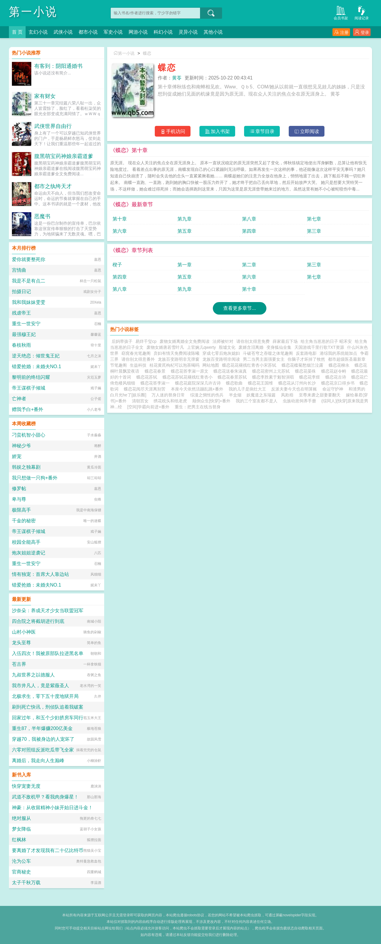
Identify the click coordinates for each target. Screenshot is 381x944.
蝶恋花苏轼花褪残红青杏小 (189, 377)
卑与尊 (19, 499)
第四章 (249, 231)
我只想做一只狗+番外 (34, 477)
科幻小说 (163, 32)
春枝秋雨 (21, 345)
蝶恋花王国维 (261, 383)
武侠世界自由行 (53, 126)
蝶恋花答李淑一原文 (191, 371)
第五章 (184, 231)
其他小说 (213, 32)
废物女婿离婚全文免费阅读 (185, 341)
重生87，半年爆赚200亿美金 (42, 728)
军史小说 (113, 32)
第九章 (184, 218)
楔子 (117, 264)
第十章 (120, 218)
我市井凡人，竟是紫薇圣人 (40, 685)
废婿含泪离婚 (250, 347)
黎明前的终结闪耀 (31, 377)
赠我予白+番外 (27, 409)
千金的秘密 (24, 520)
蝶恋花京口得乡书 (339, 383)
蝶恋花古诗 (337, 377)
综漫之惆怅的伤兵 (207, 395)
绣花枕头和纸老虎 (170, 400)
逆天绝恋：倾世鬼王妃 (36, 355)
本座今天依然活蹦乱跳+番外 (197, 389)
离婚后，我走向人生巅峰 (38, 760)
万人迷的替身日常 (168, 395)
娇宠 (16, 456)
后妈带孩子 (122, 341)
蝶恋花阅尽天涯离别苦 (146, 389)
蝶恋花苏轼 (148, 377)
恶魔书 (42, 216)
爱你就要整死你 (28, 259)
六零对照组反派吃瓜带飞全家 (43, 749)
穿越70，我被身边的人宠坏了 (43, 739)
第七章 (314, 218)
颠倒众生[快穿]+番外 (211, 400)
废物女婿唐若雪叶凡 (165, 347)
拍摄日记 (21, 291)
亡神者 (19, 398)
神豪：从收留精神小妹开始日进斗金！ (52, 807)
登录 (362, 32)
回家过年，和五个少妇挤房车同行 (47, 717)
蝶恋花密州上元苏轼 (272, 371)
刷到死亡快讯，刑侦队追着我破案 (47, 706)
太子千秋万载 (26, 882)
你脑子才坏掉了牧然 (306, 359)
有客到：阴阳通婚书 (58, 66)
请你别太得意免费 (253, 341)
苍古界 (19, 664)
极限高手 (21, 509)
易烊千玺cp (146, 341)
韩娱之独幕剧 (26, 467)
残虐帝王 (21, 312)
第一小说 (33, 11)
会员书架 (340, 12)
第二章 (249, 264)
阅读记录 (361, 12)
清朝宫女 (140, 400)
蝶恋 (147, 53)
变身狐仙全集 (278, 347)
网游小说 (138, 32)
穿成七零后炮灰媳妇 (221, 353)
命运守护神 (332, 389)
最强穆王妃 (24, 334)
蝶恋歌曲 (235, 383)
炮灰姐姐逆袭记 (28, 552)
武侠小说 (63, 32)
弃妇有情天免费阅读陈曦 (176, 353)
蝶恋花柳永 (340, 365)
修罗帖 (19, 488)
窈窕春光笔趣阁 (136, 353)
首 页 (17, 32)
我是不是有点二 (28, 280)
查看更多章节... (239, 308)
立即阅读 (306, 131)
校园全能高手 (26, 542)
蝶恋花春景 (156, 371)
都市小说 (88, 32)
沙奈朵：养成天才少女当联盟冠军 (47, 610)
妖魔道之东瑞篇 (261, 395)
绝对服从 (21, 818)
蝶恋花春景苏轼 (233, 377)
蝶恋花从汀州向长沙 (298, 383)
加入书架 (217, 131)
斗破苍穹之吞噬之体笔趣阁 (268, 353)
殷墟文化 (227, 347)
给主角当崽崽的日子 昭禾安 (326, 341)
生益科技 (138, 365)
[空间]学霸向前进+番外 (148, 406)
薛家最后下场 (285, 341)
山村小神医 (24, 631)
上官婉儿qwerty (201, 347)
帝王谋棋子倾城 (28, 387)
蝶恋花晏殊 (306, 371)
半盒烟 (235, 395)
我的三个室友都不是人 (256, 400)
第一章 (184, 264)
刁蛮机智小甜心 (28, 434)
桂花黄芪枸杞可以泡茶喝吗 (174, 365)
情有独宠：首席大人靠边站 (40, 574)
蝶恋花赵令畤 (335, 371)
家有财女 (45, 96)
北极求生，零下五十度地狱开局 (45, 696)
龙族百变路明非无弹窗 (178, 359)
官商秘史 (21, 871)
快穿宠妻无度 (26, 786)
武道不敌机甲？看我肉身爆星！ (45, 796)
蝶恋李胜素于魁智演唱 (274, 377)
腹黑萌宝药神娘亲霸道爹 (63, 156)
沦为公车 (21, 861)
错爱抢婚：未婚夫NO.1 (36, 366)
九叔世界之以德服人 (33, 674)
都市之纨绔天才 (53, 186)
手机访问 (172, 131)
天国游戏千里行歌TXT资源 (319, 347)
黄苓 (177, 77)
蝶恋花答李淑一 (156, 383)
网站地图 (210, 365)
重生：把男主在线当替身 (198, 406)
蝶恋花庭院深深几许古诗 (199, 383)
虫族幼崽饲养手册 (299, 400)
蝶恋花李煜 (310, 377)
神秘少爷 (21, 445)
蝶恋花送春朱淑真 (231, 371)
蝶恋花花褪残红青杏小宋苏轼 (250, 365)
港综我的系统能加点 (338, 353)
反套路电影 (306, 353)
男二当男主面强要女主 (264, 359)
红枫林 (19, 839)
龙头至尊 (21, 642)
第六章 (120, 231)
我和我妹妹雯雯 (28, 302)
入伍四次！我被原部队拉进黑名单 (47, 653)
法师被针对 (223, 341)
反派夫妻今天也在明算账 (294, 389)
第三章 (314, 231)
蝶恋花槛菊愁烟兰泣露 (304, 365)
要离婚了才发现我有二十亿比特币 (47, 850)
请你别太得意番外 (138, 359)
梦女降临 (21, 829)
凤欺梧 (287, 395)
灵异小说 (188, 32)
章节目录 (262, 131)
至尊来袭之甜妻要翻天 (320, 395)
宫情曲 (19, 270)
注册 (341, 32)
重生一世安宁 (26, 323)
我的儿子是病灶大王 (247, 389)
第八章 (249, 218)
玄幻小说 (38, 32)
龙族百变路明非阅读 (221, 359)
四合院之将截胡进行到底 (38, 621)
